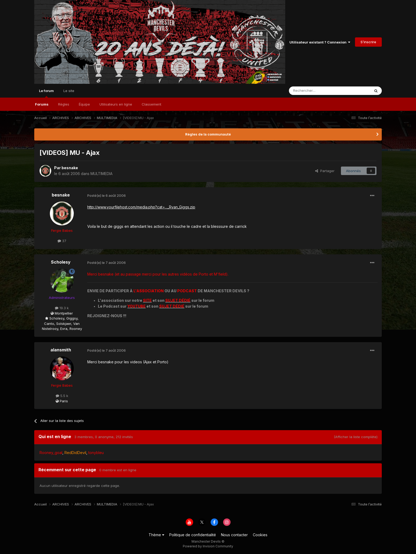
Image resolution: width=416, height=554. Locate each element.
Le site (68, 91)
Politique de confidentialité (192, 535)
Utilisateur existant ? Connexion (319, 42)
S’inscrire (368, 42)
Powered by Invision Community (208, 546)
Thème (156, 535)
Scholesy (61, 262)
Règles (63, 104)
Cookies (260, 535)
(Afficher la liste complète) (356, 437)
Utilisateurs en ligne (115, 104)
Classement (151, 104)
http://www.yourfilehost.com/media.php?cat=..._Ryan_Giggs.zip (141, 207)
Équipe (84, 104)
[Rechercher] (318, 90)
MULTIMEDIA (101, 173)
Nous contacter (234, 535)
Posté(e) (106, 195)
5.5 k (62, 396)
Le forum (46, 93)
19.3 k (62, 308)
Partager (325, 171)
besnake (70, 167)
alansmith (60, 349)
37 (62, 241)
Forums (42, 104)
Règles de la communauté (208, 134)
